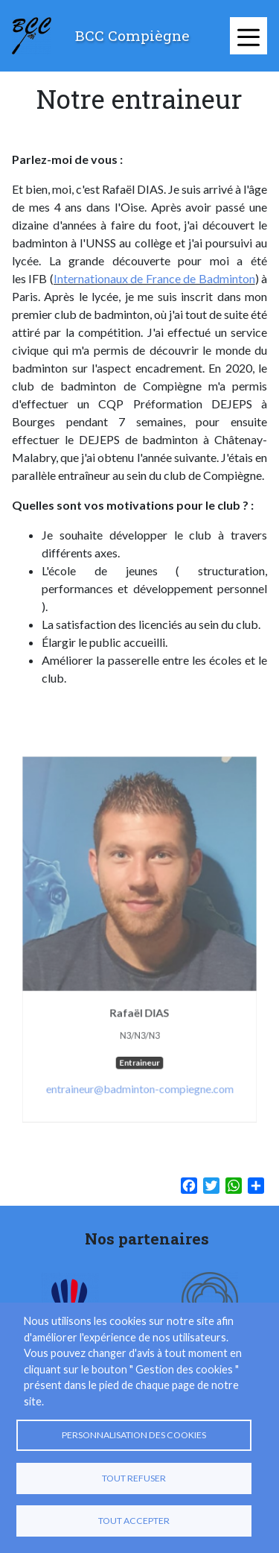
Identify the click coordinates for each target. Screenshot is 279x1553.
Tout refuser (134, 1478)
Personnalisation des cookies (134, 1434)
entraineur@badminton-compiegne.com (140, 1081)
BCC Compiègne (132, 35)
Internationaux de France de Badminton (154, 278)
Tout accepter (134, 1520)
